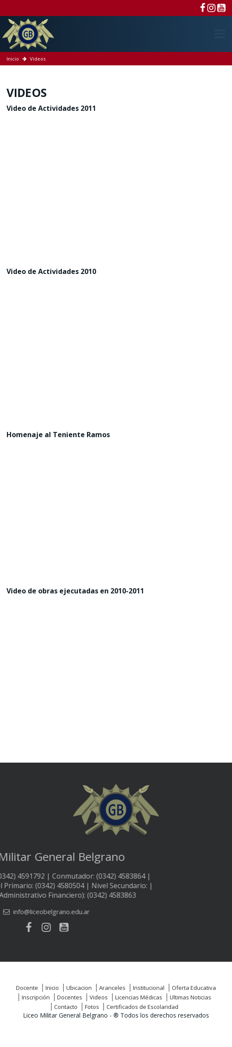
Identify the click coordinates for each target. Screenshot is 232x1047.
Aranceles (112, 988)
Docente (27, 988)
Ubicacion (79, 988)
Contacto (65, 1007)
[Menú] (220, 33)
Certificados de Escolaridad (142, 1007)
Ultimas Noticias (190, 997)
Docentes (69, 997)
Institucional (148, 988)
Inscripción (36, 997)
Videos (99, 997)
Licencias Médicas (138, 997)
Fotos (92, 1007)
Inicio (12, 58)
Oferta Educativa (194, 988)
